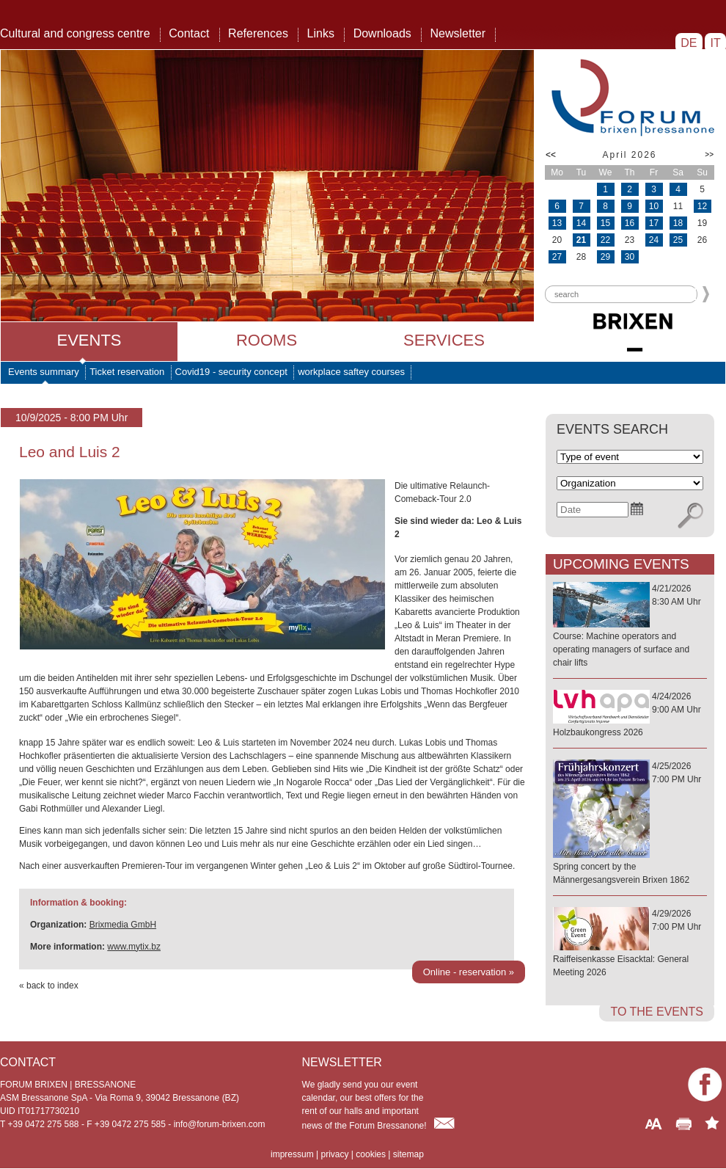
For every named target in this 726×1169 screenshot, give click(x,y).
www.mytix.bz (134, 947)
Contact (189, 33)
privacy (334, 1154)
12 (702, 206)
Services (444, 340)
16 (629, 223)
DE (689, 43)
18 (678, 223)
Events (88, 340)
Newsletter (457, 33)
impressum (292, 1154)
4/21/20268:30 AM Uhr (630, 626)
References (258, 33)
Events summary (43, 371)
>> (709, 154)
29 (605, 257)
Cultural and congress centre (75, 33)
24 (654, 240)
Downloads (382, 33)
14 (581, 223)
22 (605, 240)
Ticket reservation (126, 371)
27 (557, 257)
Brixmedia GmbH (122, 924)
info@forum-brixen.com (219, 1124)
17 (654, 223)
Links (320, 33)
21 (581, 240)
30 (629, 257)
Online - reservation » (468, 971)
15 (605, 223)
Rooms (266, 340)
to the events (656, 1011)
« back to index (48, 985)
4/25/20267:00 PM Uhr (630, 823)
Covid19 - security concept (231, 371)
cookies (371, 1154)
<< (551, 155)
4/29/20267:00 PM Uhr (630, 943)
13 (557, 223)
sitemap (408, 1154)
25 (678, 240)
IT (715, 43)
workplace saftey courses (351, 371)
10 (654, 206)
